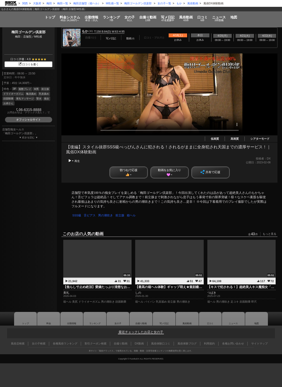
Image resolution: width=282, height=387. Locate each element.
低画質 (215, 138)
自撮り (148, 16)
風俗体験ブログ (187, 343)
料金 (43, 16)
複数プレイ (25, 89)
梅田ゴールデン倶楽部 (28, 32)
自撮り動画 (141, 318)
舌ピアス (90, 215)
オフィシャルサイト (28, 119)
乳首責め (44, 93)
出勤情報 (71, 318)
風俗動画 (199, 16)
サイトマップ (259, 343)
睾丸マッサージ (25, 98)
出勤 (71, 16)
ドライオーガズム (13, 93)
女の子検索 (39, 343)
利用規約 (209, 343)
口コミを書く (28, 64)
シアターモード (259, 138)
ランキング (98, 16)
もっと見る (269, 233)
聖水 (38, 98)
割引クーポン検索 (96, 343)
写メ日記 (164, 318)
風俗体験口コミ (160, 343)
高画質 (235, 138)
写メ (174, 16)
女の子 (123, 16)
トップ (16, 15)
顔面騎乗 (8, 98)
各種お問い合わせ (233, 343)
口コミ (223, 16)
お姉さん (8, 103)
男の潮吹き (106, 215)
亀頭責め (31, 93)
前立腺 (45, 89)
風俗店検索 (18, 343)
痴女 (46, 98)
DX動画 (139, 343)
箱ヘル (133, 215)
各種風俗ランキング (65, 343)
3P (14, 88)
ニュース (245, 16)
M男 (36, 89)
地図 (267, 15)
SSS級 (77, 215)
